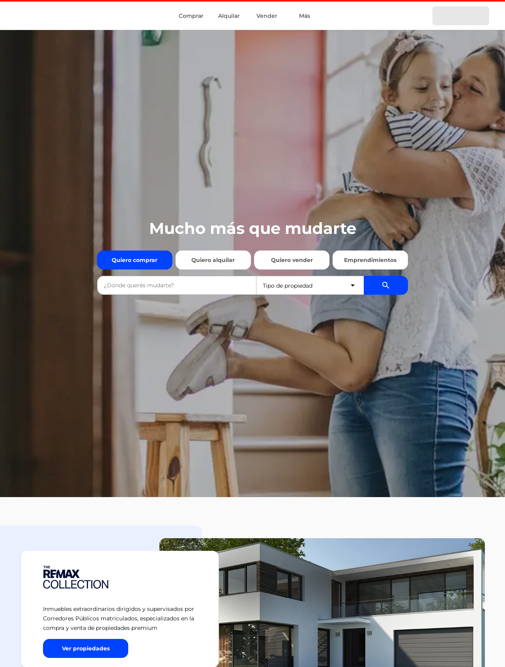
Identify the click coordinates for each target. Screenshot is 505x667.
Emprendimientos (370, 260)
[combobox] (176, 285)
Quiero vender (292, 260)
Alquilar (229, 15)
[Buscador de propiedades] (386, 285)
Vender (266, 15)
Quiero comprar (134, 260)
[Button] (85, 648)
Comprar (191, 15)
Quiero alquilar (213, 260)
